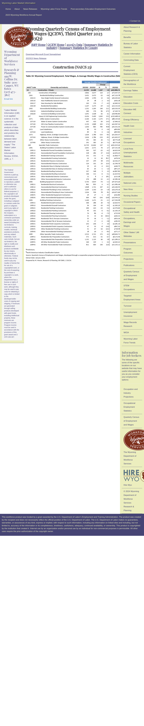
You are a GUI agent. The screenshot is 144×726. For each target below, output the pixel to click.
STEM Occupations (129, 287)
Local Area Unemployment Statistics (130, 153)
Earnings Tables (131, 90)
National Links (130, 183)
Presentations (130, 242)
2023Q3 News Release (36, 58)
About (17, 9)
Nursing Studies (131, 196)
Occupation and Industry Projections (131, 393)
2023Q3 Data (74, 45)
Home (8, 9)
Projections (128, 259)
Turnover (128, 306)
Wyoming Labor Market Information (18, 3)
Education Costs (131, 103)
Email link (8, 99)
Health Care (129, 126)
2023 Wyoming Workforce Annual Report (23, 15)
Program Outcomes (128, 251)
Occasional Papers (132, 202)
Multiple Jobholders (128, 175)
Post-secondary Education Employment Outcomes (93, 9)
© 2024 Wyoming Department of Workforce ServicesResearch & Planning (131, 501)
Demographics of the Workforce (131, 82)
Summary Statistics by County (78, 48)
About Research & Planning (132, 29)
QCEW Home (56, 45)
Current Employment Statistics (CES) (131, 70)
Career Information (132, 54)
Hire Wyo (133, 477)
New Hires (128, 189)
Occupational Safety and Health (131, 210)
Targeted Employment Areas (132, 298)
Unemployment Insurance (130, 314)
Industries (128, 132)
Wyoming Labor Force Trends (54, 9)
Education (128, 97)
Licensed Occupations (129, 140)
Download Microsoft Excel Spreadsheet (43, 54)
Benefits (127, 37)
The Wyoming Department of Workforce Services (133, 447)
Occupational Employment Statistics (129, 407)
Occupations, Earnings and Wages (129, 222)
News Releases (30, 9)
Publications (129, 265)
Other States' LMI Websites (131, 234)
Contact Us (134, 21)
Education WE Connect (130, 111)
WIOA (126, 332)
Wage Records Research (130, 324)
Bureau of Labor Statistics (131, 45)
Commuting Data (131, 60)
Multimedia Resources (128, 165)
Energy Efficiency (131, 119)
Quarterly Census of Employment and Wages (131, 275)
